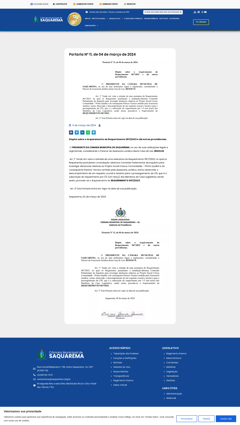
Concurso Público (133, 18)
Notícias (163, 18)
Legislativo (116, 18)
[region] (120, 416)
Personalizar (187, 419)
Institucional (100, 18)
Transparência (151, 18)
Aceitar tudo (226, 419)
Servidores (91, 26)
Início (88, 18)
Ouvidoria (174, 18)
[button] (71, 133)
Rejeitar (206, 419)
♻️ (129, 4)
